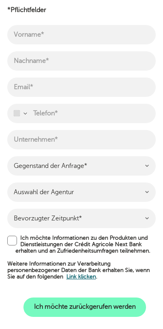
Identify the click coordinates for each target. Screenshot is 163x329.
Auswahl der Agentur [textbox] (44, 192)
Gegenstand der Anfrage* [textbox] (50, 166)
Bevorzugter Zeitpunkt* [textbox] (48, 218)
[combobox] (20, 113)
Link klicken (81, 277)
